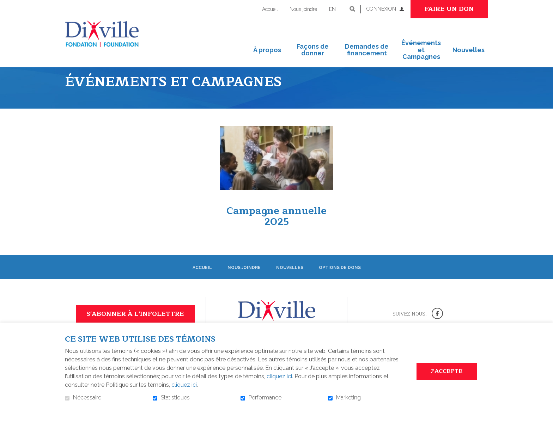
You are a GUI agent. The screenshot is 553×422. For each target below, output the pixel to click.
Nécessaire (87, 398)
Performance (265, 398)
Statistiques (175, 398)
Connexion (381, 9)
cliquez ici (279, 376)
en (332, 9)
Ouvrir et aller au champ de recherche (352, 9)
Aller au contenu (5, 5)
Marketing (348, 398)
